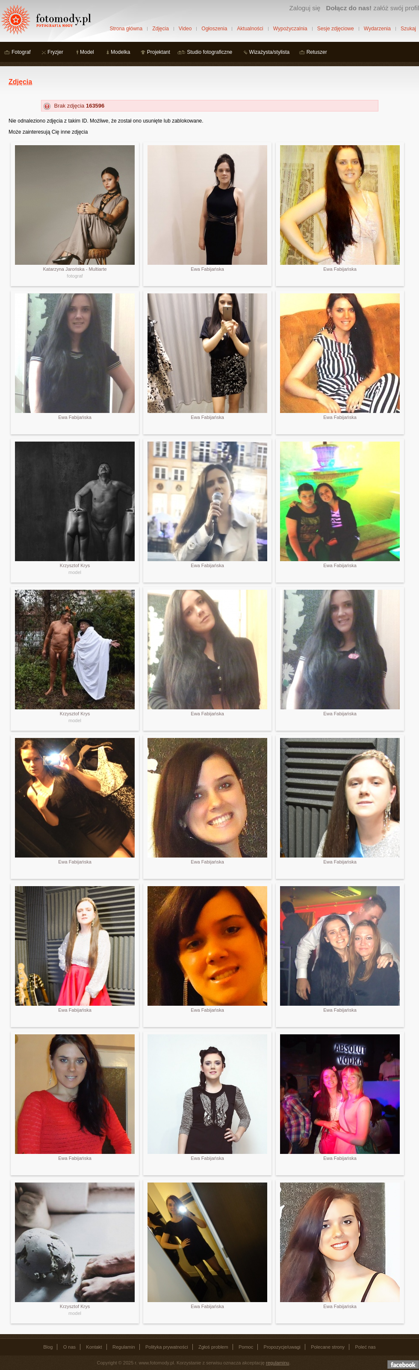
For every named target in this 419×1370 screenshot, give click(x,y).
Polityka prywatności (166, 1347)
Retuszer (317, 52)
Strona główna (125, 29)
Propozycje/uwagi (282, 1347)
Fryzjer (55, 52)
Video (185, 29)
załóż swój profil (372, 8)
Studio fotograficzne (209, 52)
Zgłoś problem (213, 1347)
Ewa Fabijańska (207, 269)
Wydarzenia (377, 29)
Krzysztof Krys (75, 565)
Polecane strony (328, 1347)
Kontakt (94, 1347)
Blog (48, 1347)
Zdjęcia (160, 29)
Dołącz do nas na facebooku (403, 1364)
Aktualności (250, 29)
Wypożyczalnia (290, 29)
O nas (69, 1347)
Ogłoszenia (214, 29)
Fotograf (21, 52)
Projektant (158, 52)
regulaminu (277, 1362)
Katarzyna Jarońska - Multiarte (74, 269)
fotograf (75, 275)
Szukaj (408, 29)
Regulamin (123, 1347)
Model (87, 52)
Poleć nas (365, 1347)
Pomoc (246, 1347)
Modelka (120, 52)
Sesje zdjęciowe (335, 29)
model (74, 572)
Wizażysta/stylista (269, 52)
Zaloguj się (304, 8)
